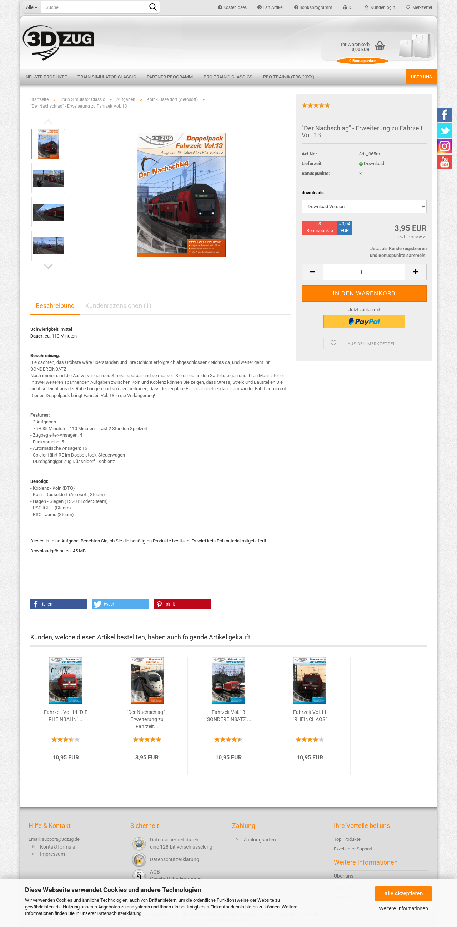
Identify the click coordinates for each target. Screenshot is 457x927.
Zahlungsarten (259, 840)
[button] (58, 604)
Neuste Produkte (46, 76)
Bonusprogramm (313, 7)
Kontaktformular (58, 847)
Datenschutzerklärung (119, 913)
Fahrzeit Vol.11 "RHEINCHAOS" (310, 715)
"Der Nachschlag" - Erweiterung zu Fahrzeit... (147, 719)
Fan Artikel (270, 7)
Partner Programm (170, 76)
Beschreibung (55, 305)
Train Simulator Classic (106, 76)
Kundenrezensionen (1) (118, 305)
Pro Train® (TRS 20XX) (289, 76)
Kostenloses (232, 7)
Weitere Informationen (403, 908)
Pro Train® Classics (228, 76)
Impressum (52, 854)
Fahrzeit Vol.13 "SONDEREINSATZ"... (228, 715)
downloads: (313, 192)
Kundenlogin (380, 7)
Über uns (421, 76)
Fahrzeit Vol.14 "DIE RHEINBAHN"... (65, 715)
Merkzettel (419, 7)
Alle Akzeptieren (403, 893)
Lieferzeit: (312, 163)
